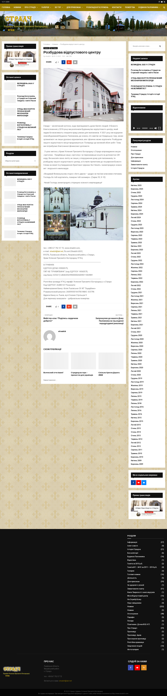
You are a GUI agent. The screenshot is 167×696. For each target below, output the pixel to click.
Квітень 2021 (136, 321)
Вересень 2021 (137, 303)
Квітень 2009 (136, 461)
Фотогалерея (133, 649)
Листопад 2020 (137, 339)
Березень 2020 (137, 368)
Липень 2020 (136, 353)
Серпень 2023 (136, 235)
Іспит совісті (132, 546)
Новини (17, 7)
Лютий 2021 (136, 328)
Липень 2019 (136, 396)
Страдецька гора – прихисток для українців (82, 374)
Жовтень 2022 (137, 268)
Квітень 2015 (136, 418)
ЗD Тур (58, 7)
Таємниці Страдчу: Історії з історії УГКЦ (25, 138)
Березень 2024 (137, 214)
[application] (147, 122)
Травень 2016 (136, 414)
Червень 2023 (136, 239)
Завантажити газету (139, 165)
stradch (48, 56)
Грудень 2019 (136, 378)
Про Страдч (30, 7)
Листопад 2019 (137, 382)
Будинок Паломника (148, 7)
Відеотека (131, 560)
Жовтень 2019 (137, 385)
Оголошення (136, 150)
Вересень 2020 (137, 346)
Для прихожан (74, 7)
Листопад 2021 (137, 296)
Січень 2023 (136, 257)
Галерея (45, 7)
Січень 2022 (136, 289)
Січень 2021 (136, 332)
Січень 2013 (136, 436)
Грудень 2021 (136, 293)
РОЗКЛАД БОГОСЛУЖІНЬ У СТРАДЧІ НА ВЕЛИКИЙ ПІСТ (26, 126)
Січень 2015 (136, 428)
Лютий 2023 (136, 253)
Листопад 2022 (137, 264)
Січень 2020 (136, 375)
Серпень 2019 (136, 393)
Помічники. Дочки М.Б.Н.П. (138, 624)
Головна (6, 7)
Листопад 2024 (137, 200)
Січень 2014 (136, 432)
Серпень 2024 (136, 203)
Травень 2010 (136, 453)
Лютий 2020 (136, 371)
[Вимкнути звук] (155, 128)
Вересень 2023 (137, 232)
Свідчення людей (134, 646)
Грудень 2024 (136, 196)
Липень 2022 (136, 275)
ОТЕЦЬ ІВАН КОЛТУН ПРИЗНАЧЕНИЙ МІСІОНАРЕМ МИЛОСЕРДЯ (26, 112)
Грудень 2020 (136, 335)
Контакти (116, 7)
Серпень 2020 (136, 350)
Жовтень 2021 (137, 300)
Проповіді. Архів (134, 635)
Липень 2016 (136, 410)
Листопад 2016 (137, 407)
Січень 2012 (136, 446)
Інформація (136, 161)
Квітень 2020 (136, 364)
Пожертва (130, 7)
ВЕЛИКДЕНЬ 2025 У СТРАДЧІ (143, 65)
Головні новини (133, 574)
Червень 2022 (136, 278)
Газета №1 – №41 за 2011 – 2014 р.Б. (142, 567)
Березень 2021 (137, 325)
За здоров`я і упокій (135, 585)
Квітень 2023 (136, 246)
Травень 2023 (136, 243)
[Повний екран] (159, 128)
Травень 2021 (136, 318)
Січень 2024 (136, 221)
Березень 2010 (137, 457)
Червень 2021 (136, 314)
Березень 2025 (137, 189)
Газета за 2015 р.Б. (135, 564)
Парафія (130, 617)
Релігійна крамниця (135, 642)
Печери (130, 621)
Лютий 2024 (136, 217)
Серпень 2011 (136, 450)
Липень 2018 (136, 403)
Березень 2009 (137, 464)
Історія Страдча (137, 168)
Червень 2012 (136, 439)
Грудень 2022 (136, 260)
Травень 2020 (136, 360)
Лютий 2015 (136, 425)
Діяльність (132, 578)
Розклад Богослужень (97, 7)
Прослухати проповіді (136, 639)
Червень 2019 (136, 400)
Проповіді (131, 632)
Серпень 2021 (136, 307)
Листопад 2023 (137, 228)
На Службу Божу (134, 599)
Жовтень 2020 (137, 343)
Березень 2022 (137, 282)
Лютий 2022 (136, 285)
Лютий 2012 (136, 443)
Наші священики (134, 603)
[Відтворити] (134, 128)
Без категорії (132, 553)
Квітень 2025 (136, 185)
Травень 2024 (136, 207)
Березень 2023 (137, 250)
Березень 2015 (137, 421)
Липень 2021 (136, 310)
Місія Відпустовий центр (137, 596)
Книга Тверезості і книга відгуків (141, 592)
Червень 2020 (136, 357)
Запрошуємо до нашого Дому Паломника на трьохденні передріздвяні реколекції (110, 321)
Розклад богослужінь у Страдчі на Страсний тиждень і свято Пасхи (26, 98)
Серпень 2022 (136, 271)
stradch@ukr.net (56, 251)
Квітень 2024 (136, 210)
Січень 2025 (136, 192)
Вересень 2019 (137, 389)
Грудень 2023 (136, 225)
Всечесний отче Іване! (53, 373)
